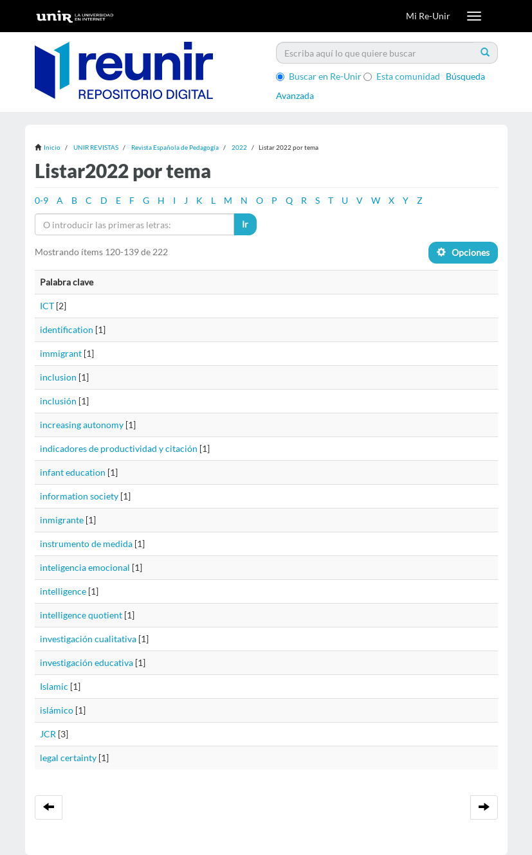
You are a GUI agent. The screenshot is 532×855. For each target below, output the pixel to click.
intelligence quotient (81, 614)
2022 (239, 147)
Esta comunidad (401, 76)
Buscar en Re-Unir (319, 76)
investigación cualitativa (88, 638)
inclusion (58, 377)
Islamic (54, 686)
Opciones (463, 252)
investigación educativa (86, 662)
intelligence (63, 591)
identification (66, 329)
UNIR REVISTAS (95, 147)
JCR (48, 733)
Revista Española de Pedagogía (175, 147)
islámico (56, 710)
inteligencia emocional (85, 567)
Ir (245, 224)
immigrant (61, 353)
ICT (47, 305)
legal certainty (68, 757)
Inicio (52, 147)
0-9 (41, 200)
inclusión (58, 400)
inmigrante (62, 519)
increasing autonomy (82, 424)
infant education (72, 472)
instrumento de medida (86, 543)
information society (79, 496)
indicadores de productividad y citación (118, 448)
